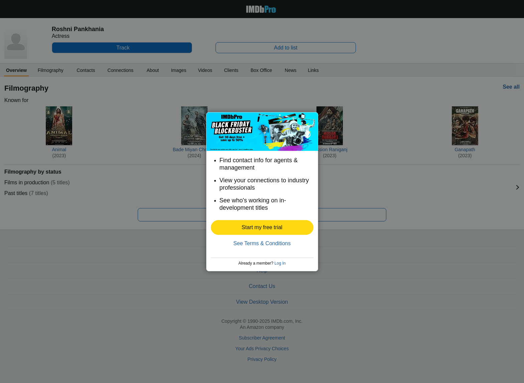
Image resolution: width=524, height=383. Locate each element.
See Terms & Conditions (261, 243)
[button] (262, 227)
